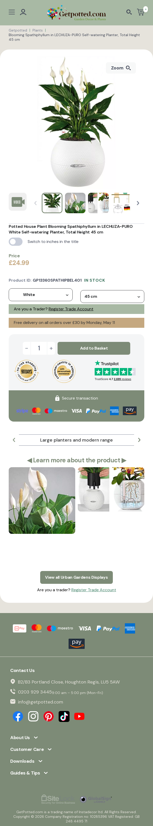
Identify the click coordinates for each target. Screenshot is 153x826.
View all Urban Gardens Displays (76, 577)
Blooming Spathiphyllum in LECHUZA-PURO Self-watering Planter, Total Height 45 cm (74, 37)
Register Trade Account (71, 309)
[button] (138, 203)
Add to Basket (94, 348)
